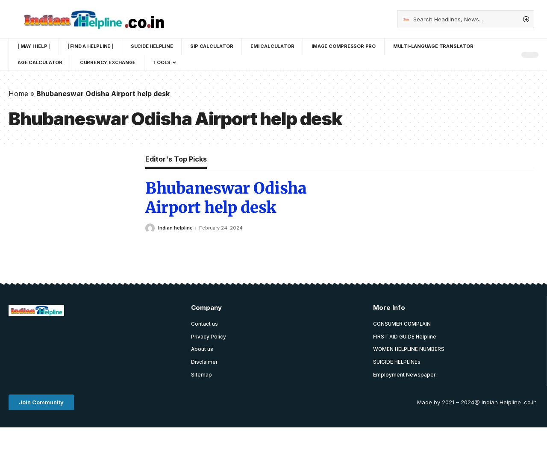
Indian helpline (175, 228)
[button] (41, 404)
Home (18, 93)
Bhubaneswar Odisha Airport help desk (225, 198)
